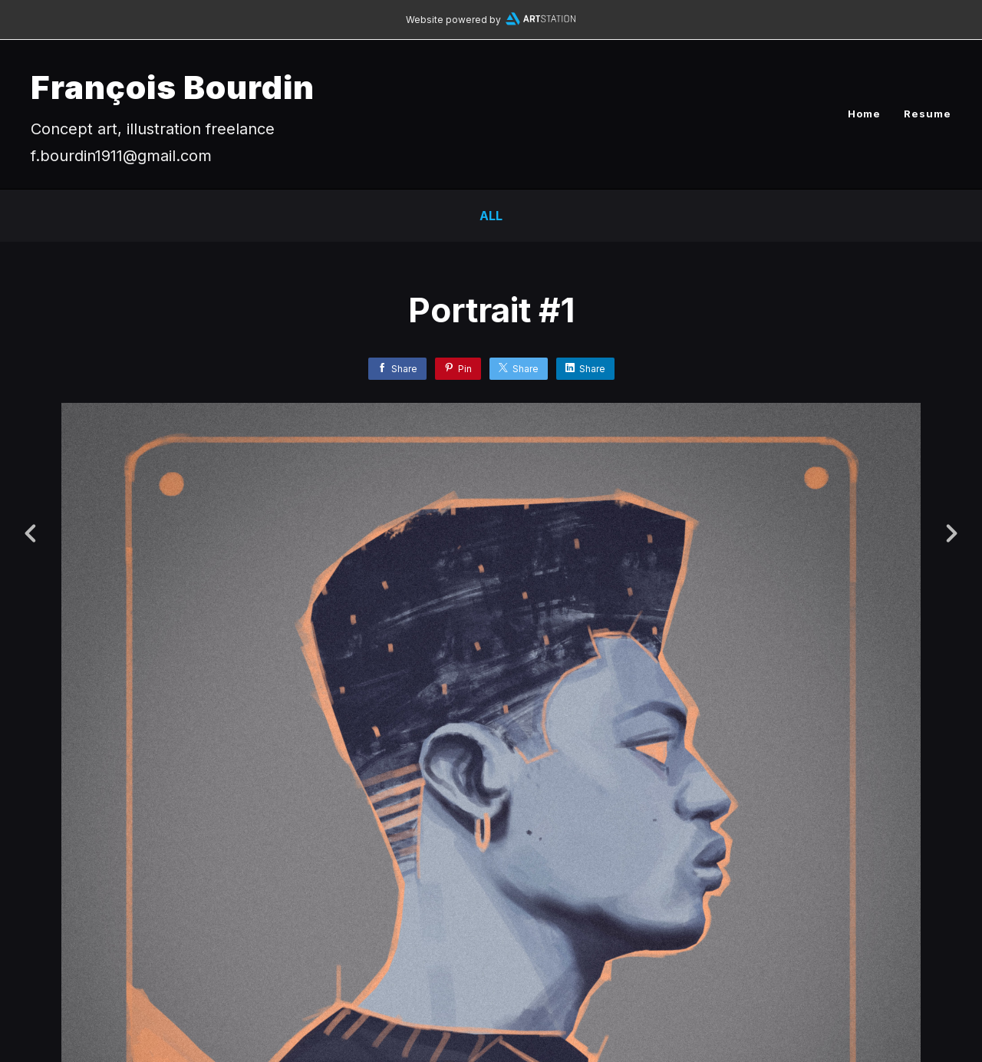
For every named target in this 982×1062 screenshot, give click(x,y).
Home (864, 113)
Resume (927, 113)
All (491, 215)
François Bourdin (173, 87)
